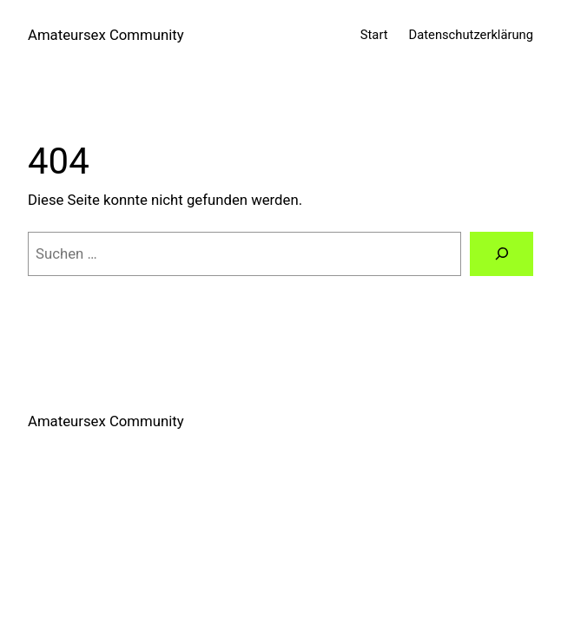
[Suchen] (501, 253)
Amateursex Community (106, 34)
